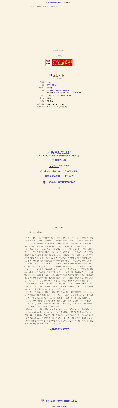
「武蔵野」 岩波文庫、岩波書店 (58, 90)
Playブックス (71, 171)
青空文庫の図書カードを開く (59, 176)
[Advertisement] (59, 30)
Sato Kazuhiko (61, 406)
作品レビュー (59, 166)
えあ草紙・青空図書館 (54, 3)
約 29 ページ (51, 107)
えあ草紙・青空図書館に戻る (61, 182)
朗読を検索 (60, 160)
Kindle (47, 171)
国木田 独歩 (51, 85)
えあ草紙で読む (59, 152)
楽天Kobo (57, 171)
